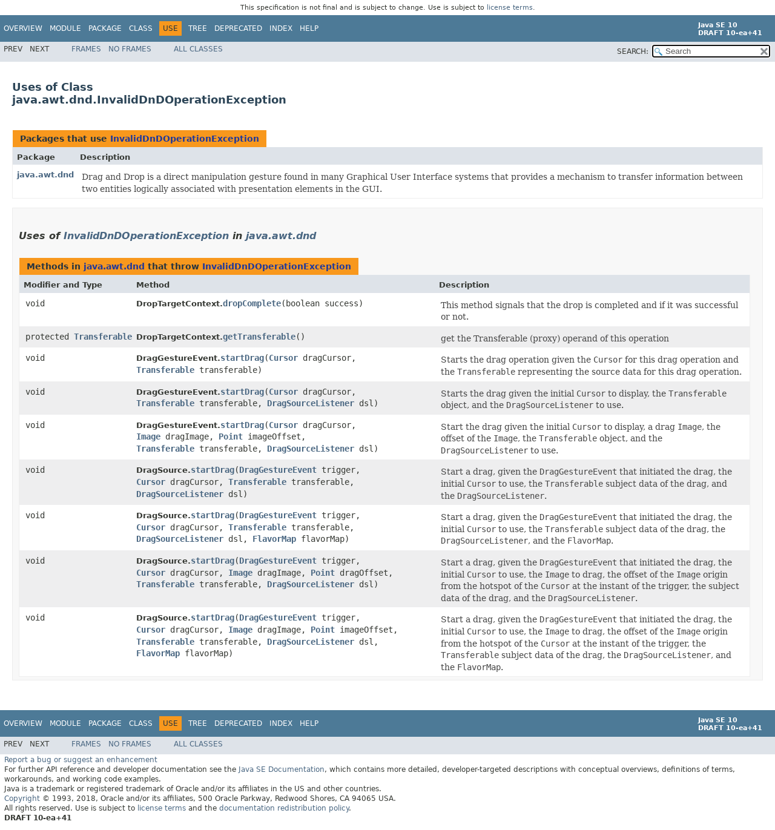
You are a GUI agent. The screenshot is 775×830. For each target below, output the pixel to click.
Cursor (283, 358)
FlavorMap (274, 539)
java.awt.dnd (45, 174)
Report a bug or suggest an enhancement (80, 760)
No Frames (129, 49)
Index (280, 28)
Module (65, 28)
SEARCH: (632, 51)
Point (231, 436)
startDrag (242, 358)
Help (309, 28)
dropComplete (252, 303)
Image (148, 436)
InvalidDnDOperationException (184, 138)
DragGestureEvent (278, 470)
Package (105, 28)
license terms (510, 8)
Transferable (103, 336)
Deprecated (238, 28)
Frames (86, 49)
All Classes (198, 49)
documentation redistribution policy (284, 808)
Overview (23, 28)
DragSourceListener (310, 403)
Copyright (22, 798)
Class (141, 28)
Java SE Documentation (282, 769)
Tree (197, 28)
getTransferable (259, 336)
